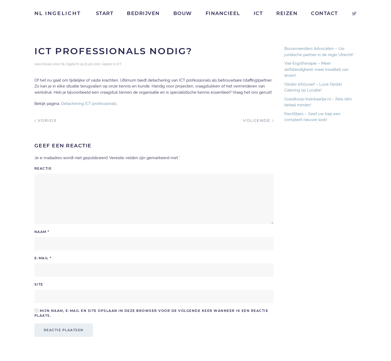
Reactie (43, 168)
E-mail (43, 258)
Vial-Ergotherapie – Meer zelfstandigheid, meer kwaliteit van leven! (316, 69)
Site (38, 284)
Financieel (223, 13)
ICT (258, 13)
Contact (324, 13)
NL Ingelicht (57, 13)
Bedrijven (143, 13)
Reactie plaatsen (64, 330)
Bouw (182, 13)
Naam (41, 232)
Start (105, 13)
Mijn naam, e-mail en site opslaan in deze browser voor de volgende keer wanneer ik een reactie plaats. (151, 313)
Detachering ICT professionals (89, 103)
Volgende (258, 120)
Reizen (286, 13)
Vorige (45, 120)
